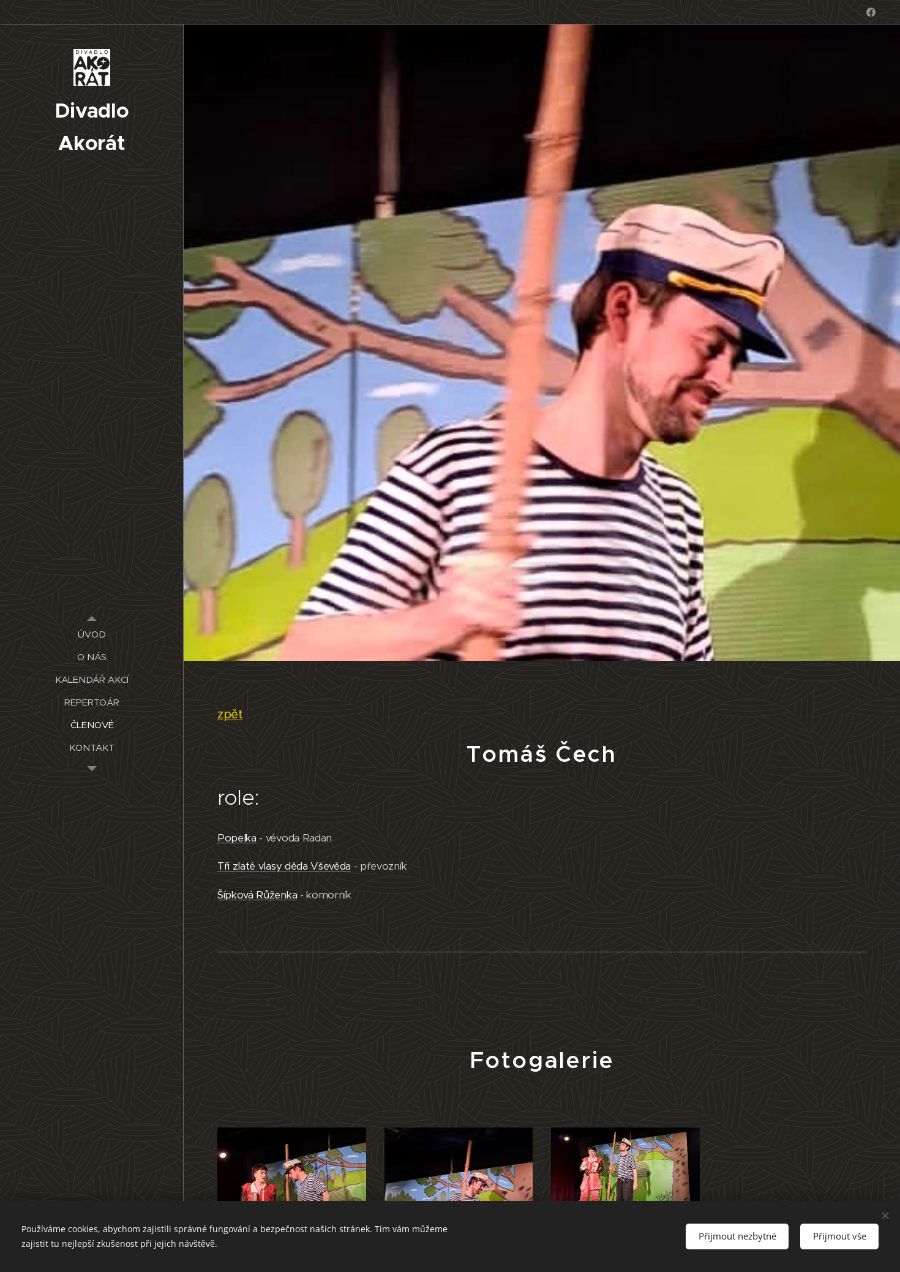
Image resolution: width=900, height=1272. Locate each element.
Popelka (237, 837)
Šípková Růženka (257, 894)
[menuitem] (92, 634)
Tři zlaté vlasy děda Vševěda (284, 866)
